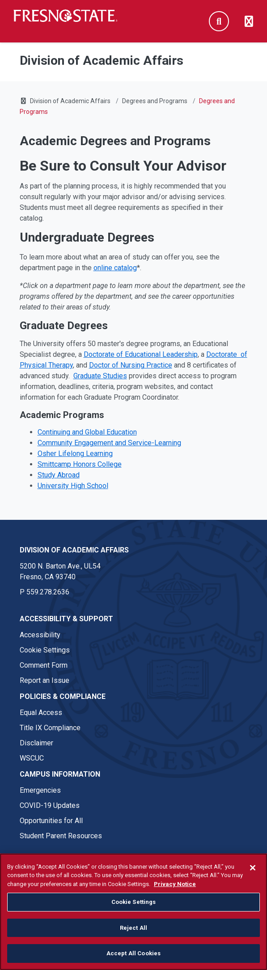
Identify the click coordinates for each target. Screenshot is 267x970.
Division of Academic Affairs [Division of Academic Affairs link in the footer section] (74, 550)
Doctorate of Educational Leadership (141, 354)
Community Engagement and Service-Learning (109, 443)
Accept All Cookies (133, 960)
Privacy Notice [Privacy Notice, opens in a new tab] (175, 890)
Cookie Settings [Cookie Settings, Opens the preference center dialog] (133, 908)
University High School (73, 485)
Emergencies (40, 790)
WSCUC (32, 758)
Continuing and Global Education (87, 432)
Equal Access (41, 712)
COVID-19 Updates (50, 805)
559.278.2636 (47, 592)
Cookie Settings (45, 650)
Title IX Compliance (50, 727)
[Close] (253, 874)
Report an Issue (44, 680)
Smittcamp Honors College (80, 464)
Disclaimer (36, 743)
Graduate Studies (100, 376)
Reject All (133, 934)
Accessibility (40, 635)
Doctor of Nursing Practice (130, 365)
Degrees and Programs (154, 101)
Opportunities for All (51, 820)
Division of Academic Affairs (70, 101)
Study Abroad (59, 475)
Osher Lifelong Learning (75, 453)
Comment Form (44, 665)
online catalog (115, 267)
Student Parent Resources (61, 836)
